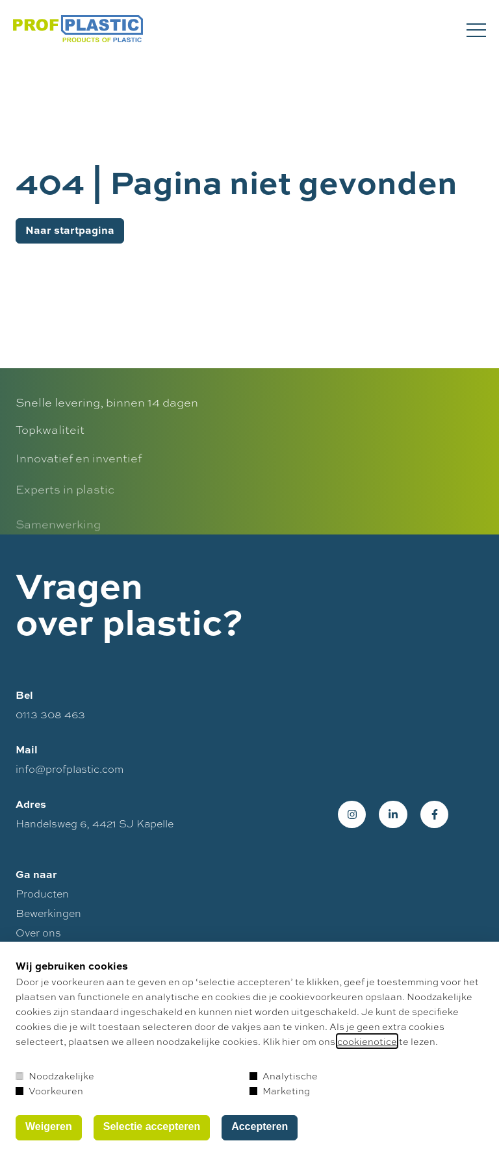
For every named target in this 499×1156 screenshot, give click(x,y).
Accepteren (259, 1126)
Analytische (284, 1075)
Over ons (38, 936)
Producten (42, 897)
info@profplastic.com (69, 773)
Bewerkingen (48, 917)
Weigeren (48, 1126)
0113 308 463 (50, 718)
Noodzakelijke (55, 1075)
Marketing (280, 1090)
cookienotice (367, 1041)
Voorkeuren (49, 1090)
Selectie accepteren (151, 1126)
